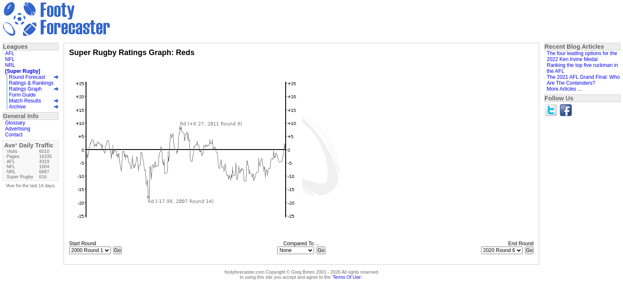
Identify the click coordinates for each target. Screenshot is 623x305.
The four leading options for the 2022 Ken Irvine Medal (582, 56)
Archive (17, 107)
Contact (13, 135)
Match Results (25, 101)
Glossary (15, 123)
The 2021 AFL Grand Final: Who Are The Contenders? (583, 80)
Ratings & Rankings (31, 83)
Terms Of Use (347, 277)
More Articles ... (564, 89)
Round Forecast (27, 77)
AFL (9, 53)
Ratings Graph (25, 89)
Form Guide (22, 95)
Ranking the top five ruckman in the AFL (582, 68)
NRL (10, 65)
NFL (10, 59)
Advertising (17, 129)
